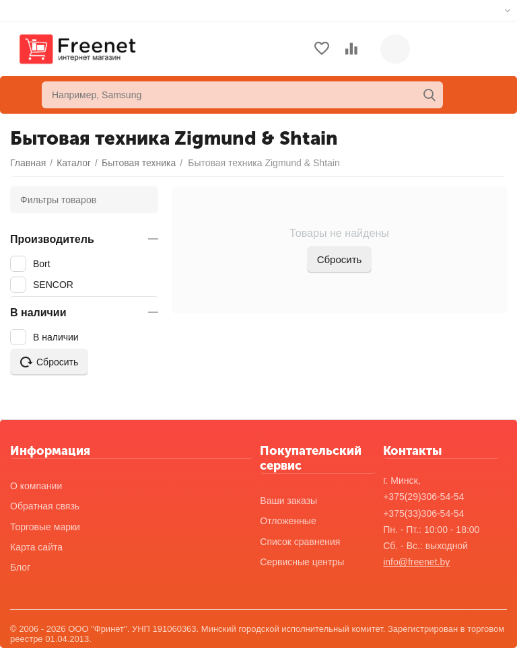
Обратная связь (44, 506)
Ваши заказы (288, 500)
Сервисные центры (302, 561)
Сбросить (339, 259)
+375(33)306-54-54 (423, 513)
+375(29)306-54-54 (423, 496)
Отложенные (288, 520)
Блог (20, 567)
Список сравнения (300, 541)
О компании (36, 485)
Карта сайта (36, 547)
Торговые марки (45, 526)
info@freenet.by (416, 561)
